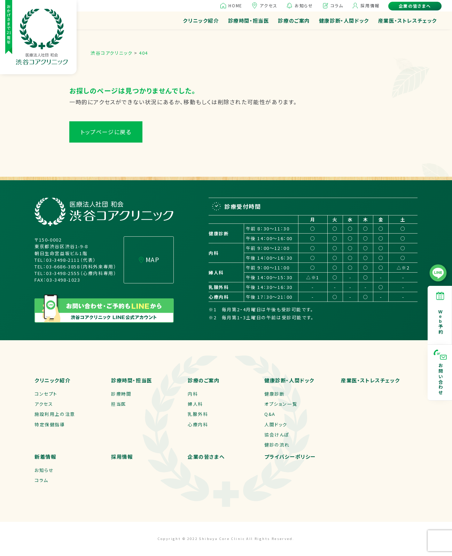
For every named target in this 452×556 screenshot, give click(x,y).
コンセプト (45, 393)
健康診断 (274, 393)
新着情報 (45, 456)
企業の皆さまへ (415, 6)
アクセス (268, 5)
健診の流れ (277, 444)
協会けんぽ (276, 434)
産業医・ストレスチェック (407, 20)
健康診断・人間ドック (344, 20)
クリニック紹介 (201, 20)
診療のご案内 (294, 20)
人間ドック (275, 424)
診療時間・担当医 (248, 20)
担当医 (118, 404)
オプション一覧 (280, 404)
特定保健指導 (49, 424)
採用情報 (369, 5)
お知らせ (304, 5)
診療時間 (121, 393)
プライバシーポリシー (290, 456)
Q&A (269, 414)
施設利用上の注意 (54, 414)
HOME (235, 5)
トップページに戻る (105, 132)
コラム (336, 5)
